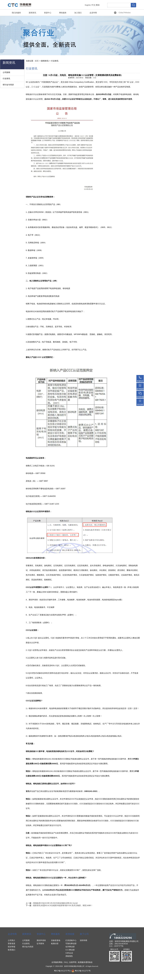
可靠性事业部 (70, 944)
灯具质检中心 (70, 940)
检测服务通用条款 (85, 962)
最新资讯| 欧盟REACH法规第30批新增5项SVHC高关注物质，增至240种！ (63, 905)
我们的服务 (16, 13)
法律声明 (72, 962)
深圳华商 (83, 940)
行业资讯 (6, 79)
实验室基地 (55, 940)
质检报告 (69, 956)
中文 (93, 5)
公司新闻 (6, 72)
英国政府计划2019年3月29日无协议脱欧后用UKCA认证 (55, 903)
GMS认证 (69, 953)
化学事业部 (70, 947)
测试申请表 (41, 940)
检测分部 (54, 944)
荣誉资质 (11, 944)
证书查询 (40, 944)
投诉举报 (11, 947)
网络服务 (63, 13)
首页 (37, 61)
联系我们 (11, 950)
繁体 (98, 5)
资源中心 (47, 13)
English (87, 5)
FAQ (66, 962)
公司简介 (11, 940)
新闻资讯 (32, 13)
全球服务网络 (56, 962)
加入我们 (78, 13)
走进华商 (93, 13)
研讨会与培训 (8, 85)
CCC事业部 (70, 950)
